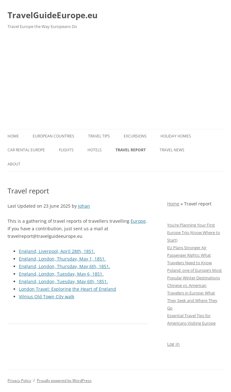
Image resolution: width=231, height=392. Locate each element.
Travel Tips (99, 136)
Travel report (131, 150)
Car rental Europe (26, 150)
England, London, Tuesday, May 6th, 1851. (63, 281)
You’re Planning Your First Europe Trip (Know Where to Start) (193, 232)
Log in (173, 344)
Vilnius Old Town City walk (46, 297)
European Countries (53, 136)
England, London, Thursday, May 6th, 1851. (64, 266)
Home (13, 136)
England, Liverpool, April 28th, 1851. (57, 251)
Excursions (135, 136)
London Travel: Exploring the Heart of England (67, 289)
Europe (138, 221)
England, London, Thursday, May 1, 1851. (62, 259)
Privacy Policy (19, 380)
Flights (66, 150)
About (14, 164)
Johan (84, 206)
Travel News (172, 150)
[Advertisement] (115, 82)
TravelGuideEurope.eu (53, 15)
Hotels (94, 150)
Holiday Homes (176, 136)
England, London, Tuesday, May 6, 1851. (61, 274)
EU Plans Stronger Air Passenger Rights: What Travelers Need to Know (189, 255)
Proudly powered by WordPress (64, 380)
